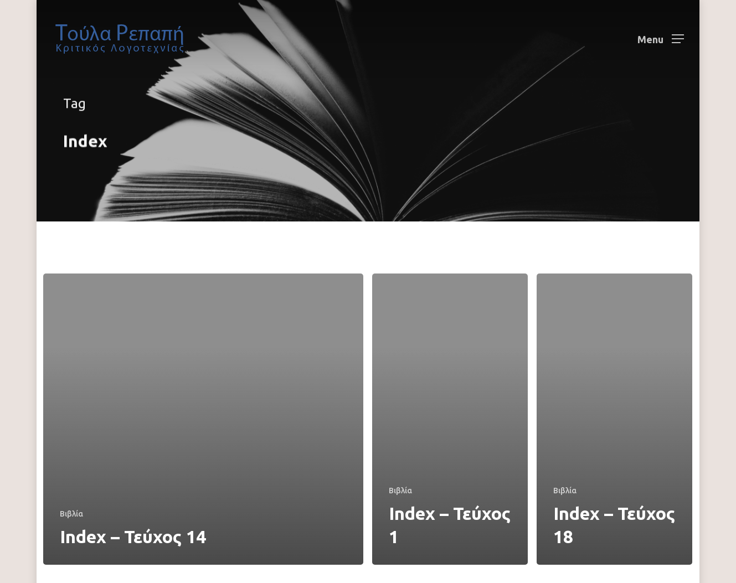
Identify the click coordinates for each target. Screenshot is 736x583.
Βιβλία (71, 513)
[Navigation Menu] (660, 38)
